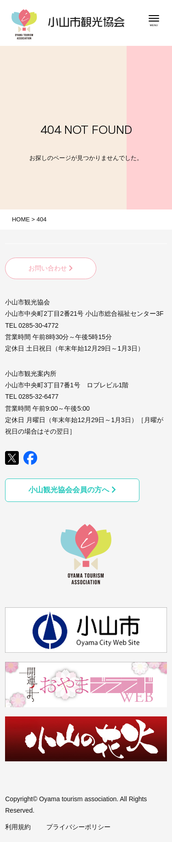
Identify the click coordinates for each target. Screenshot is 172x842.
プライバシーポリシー (78, 827)
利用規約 (18, 827)
